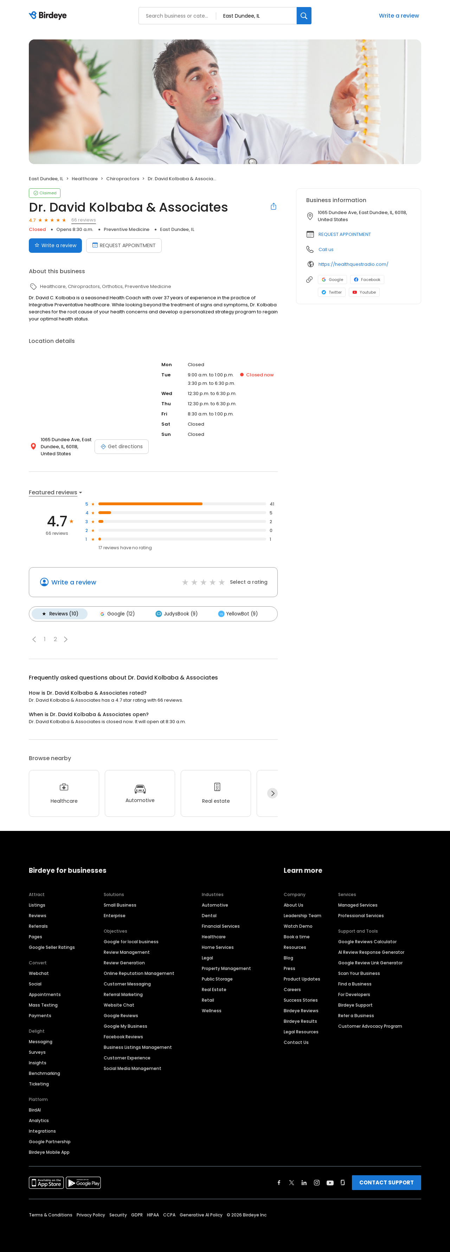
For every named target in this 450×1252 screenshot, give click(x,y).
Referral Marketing (123, 994)
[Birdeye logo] (49, 16)
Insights (37, 1063)
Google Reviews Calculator (367, 942)
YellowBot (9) (237, 613)
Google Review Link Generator (370, 963)
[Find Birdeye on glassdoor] (343, 1182)
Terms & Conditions (50, 1215)
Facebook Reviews (123, 1037)
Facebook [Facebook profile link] (367, 279)
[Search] (304, 15)
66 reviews (83, 220)
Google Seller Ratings (52, 947)
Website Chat (119, 1005)
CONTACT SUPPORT (386, 1182)
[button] (34, 639)
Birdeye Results (300, 1021)
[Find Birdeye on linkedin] (304, 1182)
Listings (37, 905)
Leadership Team (302, 916)
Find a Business (355, 984)
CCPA (169, 1215)
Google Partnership (50, 1142)
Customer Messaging (127, 984)
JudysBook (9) (176, 613)
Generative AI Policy (201, 1215)
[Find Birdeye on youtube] (330, 1182)
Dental (209, 916)
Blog (288, 958)
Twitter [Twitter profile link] (332, 292)
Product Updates (302, 979)
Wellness (211, 1011)
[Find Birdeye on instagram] (317, 1182)
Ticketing (39, 1084)
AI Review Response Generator (371, 952)
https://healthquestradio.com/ (353, 264)
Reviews (37, 916)
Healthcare (214, 937)
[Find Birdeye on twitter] (291, 1182)
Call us (326, 249)
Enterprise (115, 916)
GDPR (137, 1215)
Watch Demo (298, 926)
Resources (295, 947)
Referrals (38, 926)
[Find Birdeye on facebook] (279, 1182)
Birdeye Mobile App (49, 1152)
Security (118, 1215)
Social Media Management (132, 1068)
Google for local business (131, 942)
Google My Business (125, 1026)
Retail (208, 1000)
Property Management (226, 968)
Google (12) (117, 613)
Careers (292, 990)
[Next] (272, 793)
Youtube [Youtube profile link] (364, 292)
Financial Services (221, 926)
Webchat (39, 973)
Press (289, 968)
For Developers (354, 994)
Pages (35, 937)
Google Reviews (121, 1016)
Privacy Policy (91, 1215)
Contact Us (296, 1042)
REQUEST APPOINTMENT (345, 234)
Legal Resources (301, 1032)
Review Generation (124, 963)
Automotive (215, 905)
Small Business (120, 905)
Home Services (218, 947)
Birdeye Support (355, 1005)
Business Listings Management (138, 1047)
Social (35, 984)
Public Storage (217, 979)
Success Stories (301, 1000)
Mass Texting (43, 1005)
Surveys (37, 1052)
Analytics (39, 1120)
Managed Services (358, 905)
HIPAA (153, 1215)
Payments (40, 1016)
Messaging (40, 1042)
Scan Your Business (359, 973)
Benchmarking (44, 1073)
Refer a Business (356, 1016)
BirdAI (35, 1110)
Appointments (45, 994)
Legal (207, 958)
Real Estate (214, 990)
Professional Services (361, 916)
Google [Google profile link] (332, 279)
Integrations (42, 1131)
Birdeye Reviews (301, 1011)
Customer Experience (127, 1058)
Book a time (297, 937)
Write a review (399, 16)
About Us (293, 905)
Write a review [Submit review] (55, 245)
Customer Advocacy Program (370, 1026)
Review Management (127, 952)
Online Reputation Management (139, 973)
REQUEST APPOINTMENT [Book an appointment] (124, 245)
